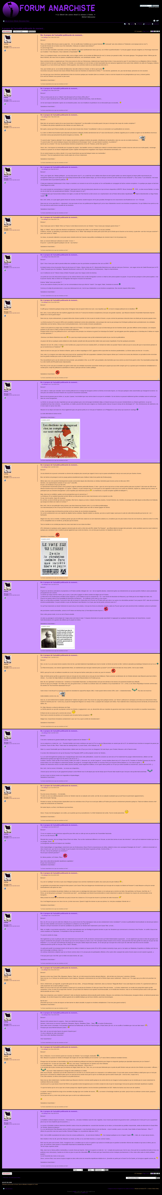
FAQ (127, 24)
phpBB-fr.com (85, 1192)
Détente (16, 21)
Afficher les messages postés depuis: (68, 1169)
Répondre (7, 31)
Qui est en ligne (7, 1182)
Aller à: (123, 1177)
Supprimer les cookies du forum (126, 1188)
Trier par (89, 1169)
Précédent (5, 1169)
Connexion (156, 24)
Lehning (45, 37)
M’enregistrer (148, 24)
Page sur (146, 31)
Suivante (156, 1169)
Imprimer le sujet (154, 21)
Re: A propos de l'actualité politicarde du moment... (61, 35)
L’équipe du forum (112, 1188)
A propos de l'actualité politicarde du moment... (23, 28)
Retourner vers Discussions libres (11, 1177)
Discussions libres (24, 21)
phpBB (74, 1191)
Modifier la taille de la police (157, 21)
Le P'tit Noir (139, 24)
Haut (158, 85)
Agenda (132, 24)
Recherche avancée (154, 7)
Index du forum (9, 21)
